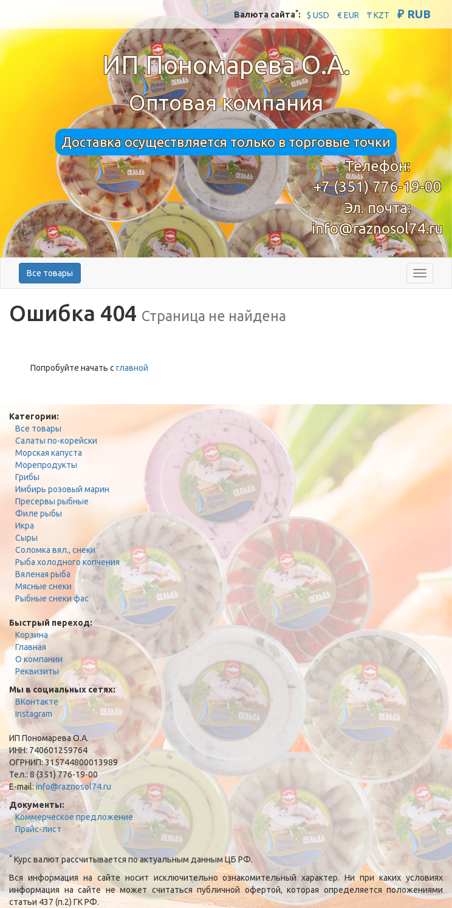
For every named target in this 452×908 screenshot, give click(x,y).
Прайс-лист (38, 829)
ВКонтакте (36, 701)
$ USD (318, 15)
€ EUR (348, 15)
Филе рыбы (38, 513)
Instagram (33, 714)
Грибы (27, 477)
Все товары (50, 273)
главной (132, 368)
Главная (30, 647)
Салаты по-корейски (56, 441)
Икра (24, 525)
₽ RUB (414, 14)
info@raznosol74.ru (377, 228)
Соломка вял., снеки (55, 550)
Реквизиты (37, 671)
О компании (39, 659)
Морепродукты (46, 465)
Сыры (26, 538)
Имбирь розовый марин (62, 489)
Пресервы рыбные (52, 501)
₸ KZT (378, 15)
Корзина (31, 635)
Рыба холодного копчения (67, 562)
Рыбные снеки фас (52, 598)
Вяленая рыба (42, 574)
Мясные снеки (43, 586)
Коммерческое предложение (74, 817)
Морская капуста (48, 453)
